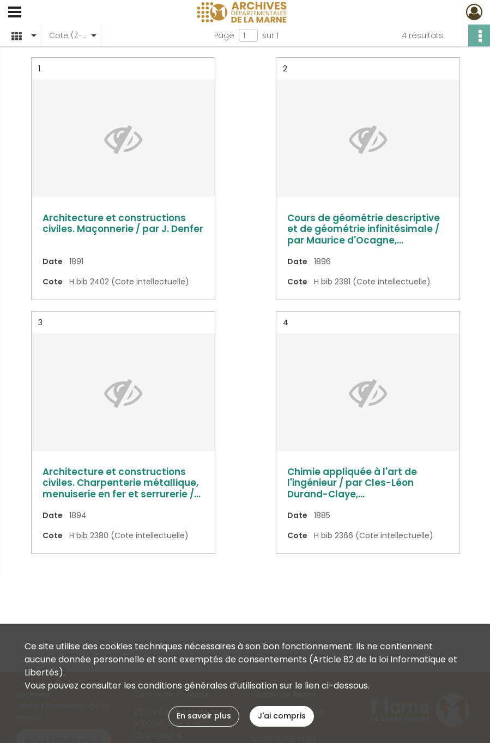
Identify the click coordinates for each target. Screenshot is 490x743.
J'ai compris (282, 715)
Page (224, 35)
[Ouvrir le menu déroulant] (14, 13)
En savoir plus (204, 715)
